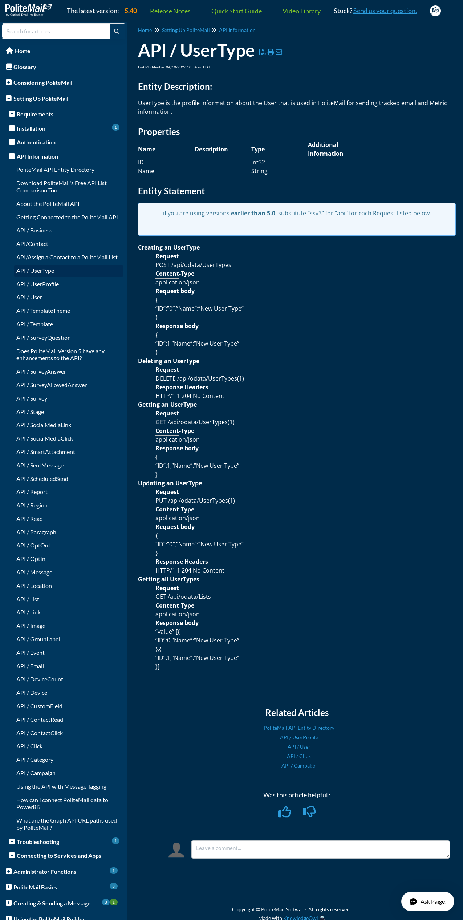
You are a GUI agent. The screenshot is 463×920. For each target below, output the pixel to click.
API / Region (32, 505)
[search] (56, 31)
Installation (68, 128)
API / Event (30, 652)
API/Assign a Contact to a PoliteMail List (67, 257)
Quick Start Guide (236, 11)
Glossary (24, 66)
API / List (27, 599)
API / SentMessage (40, 465)
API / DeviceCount (39, 679)
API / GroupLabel (38, 639)
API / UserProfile (37, 283)
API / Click (29, 745)
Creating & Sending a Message (65, 903)
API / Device (31, 692)
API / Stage (30, 411)
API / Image (30, 625)
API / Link (28, 612)
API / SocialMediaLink (43, 424)
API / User (29, 297)
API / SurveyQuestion (43, 337)
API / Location (34, 585)
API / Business (34, 230)
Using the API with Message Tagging (61, 786)
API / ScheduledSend (42, 478)
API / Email (30, 665)
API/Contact (32, 243)
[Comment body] (320, 849)
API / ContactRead (39, 719)
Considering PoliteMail (42, 82)
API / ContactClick (39, 732)
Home (23, 50)
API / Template (34, 323)
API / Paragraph (36, 532)
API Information (37, 156)
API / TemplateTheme (43, 310)
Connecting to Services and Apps (59, 855)
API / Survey (31, 398)
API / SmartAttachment (45, 451)
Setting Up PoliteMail (40, 98)
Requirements (35, 114)
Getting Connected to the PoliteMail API (67, 217)
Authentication (36, 142)
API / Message (34, 572)
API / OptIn (30, 558)
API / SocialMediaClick (44, 438)
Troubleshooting (68, 841)
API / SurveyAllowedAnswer (51, 384)
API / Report (32, 491)
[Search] (117, 31)
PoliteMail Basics (65, 887)
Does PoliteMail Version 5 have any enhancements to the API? (60, 354)
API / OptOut (33, 545)
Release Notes (170, 11)
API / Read (29, 518)
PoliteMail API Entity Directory (55, 169)
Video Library (302, 11)
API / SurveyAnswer (41, 371)
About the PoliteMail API (48, 203)
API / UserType (35, 270)
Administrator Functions (65, 871)
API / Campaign (36, 772)
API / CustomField (39, 705)
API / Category (34, 759)
